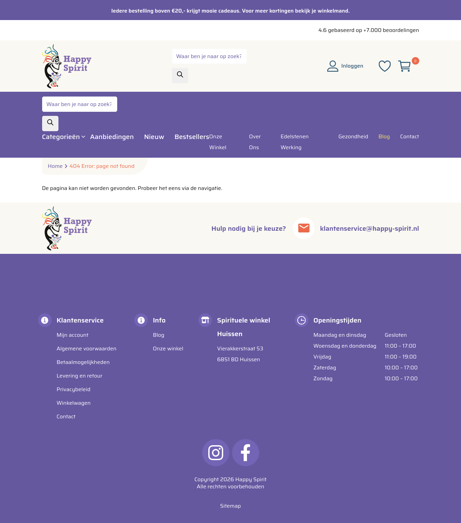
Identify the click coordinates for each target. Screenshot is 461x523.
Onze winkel (168, 348)
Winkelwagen (74, 403)
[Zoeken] (180, 75)
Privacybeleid (74, 389)
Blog (158, 335)
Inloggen (345, 66)
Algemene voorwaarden (87, 348)
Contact (66, 416)
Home (55, 166)
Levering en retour (80, 375)
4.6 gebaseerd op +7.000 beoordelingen (368, 30)
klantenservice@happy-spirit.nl (369, 228)
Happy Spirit (251, 479)
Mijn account (73, 335)
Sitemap (230, 506)
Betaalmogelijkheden (83, 362)
